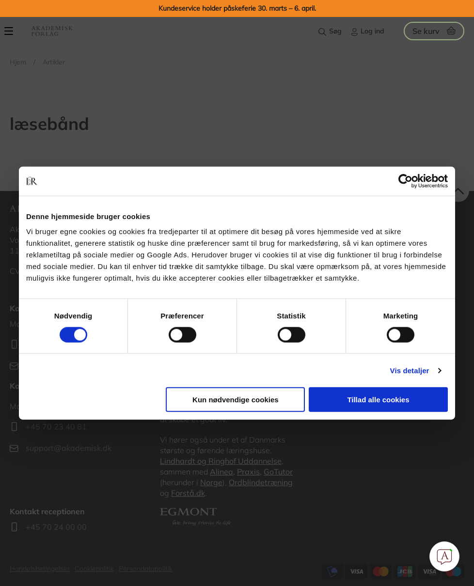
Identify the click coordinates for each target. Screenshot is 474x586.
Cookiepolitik (94, 568)
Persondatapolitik (146, 568)
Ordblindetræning (261, 482)
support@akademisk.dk (68, 448)
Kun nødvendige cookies (235, 400)
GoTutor (278, 471)
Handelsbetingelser (40, 568)
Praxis (248, 471)
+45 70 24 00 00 (56, 527)
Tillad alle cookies (378, 400)
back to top (458, 191)
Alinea (221, 471)
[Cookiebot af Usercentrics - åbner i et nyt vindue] (405, 181)
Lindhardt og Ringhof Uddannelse (221, 461)
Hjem (18, 62)
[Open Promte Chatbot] (444, 556)
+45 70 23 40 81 (56, 426)
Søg (335, 31)
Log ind (372, 31)
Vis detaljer (409, 370)
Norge (211, 482)
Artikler (54, 62)
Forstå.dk (188, 493)
